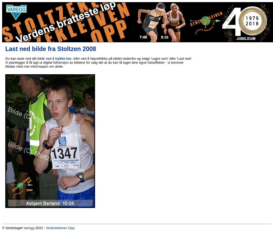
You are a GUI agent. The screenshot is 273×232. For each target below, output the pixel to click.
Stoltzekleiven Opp (60, 228)
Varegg (28, 228)
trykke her (63, 59)
